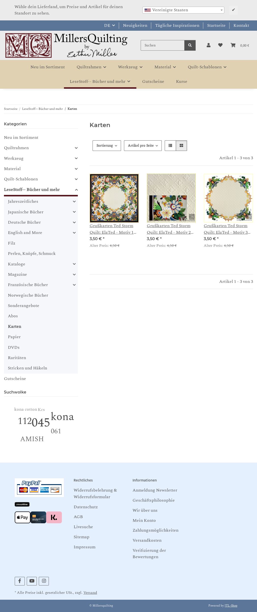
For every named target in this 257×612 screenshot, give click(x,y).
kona (62, 416)
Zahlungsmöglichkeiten (155, 530)
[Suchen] (163, 45)
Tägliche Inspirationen (177, 25)
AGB (78, 516)
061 (56, 431)
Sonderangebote (23, 305)
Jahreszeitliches (23, 201)
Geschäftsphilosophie (154, 500)
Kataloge (16, 264)
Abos (13, 316)
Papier (14, 337)
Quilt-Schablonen (21, 179)
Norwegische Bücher (28, 295)
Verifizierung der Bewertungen (149, 553)
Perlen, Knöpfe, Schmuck (32, 253)
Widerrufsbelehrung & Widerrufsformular (95, 493)
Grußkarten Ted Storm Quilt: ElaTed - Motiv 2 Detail (169, 229)
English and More (25, 233)
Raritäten (17, 357)
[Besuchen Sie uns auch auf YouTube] (32, 581)
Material (12, 169)
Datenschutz (86, 507)
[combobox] (183, 10)
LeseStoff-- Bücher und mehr (32, 190)
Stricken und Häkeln (27, 368)
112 (25, 421)
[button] (208, 45)
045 (41, 423)
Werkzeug (14, 158)
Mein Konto (144, 520)
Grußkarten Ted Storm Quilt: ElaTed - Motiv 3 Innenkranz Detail (226, 229)
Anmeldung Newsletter (155, 490)
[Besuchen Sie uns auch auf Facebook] (20, 581)
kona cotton (25, 409)
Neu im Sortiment (21, 137)
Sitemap (81, 537)
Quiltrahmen (16, 148)
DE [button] (107, 25)
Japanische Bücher (25, 212)
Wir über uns (145, 510)
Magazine (17, 274)
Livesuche (83, 527)
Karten (14, 326)
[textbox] (183, 10)
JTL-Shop (231, 605)
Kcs (41, 409)
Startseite (216, 25)
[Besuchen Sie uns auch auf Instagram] (44, 581)
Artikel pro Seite (141, 145)
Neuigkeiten (135, 25)
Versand (90, 593)
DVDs (14, 347)
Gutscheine (15, 378)
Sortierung (104, 145)
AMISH (32, 439)
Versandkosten (147, 540)
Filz (11, 243)
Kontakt (241, 25)
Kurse (181, 81)
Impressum (84, 547)
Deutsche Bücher (24, 222)
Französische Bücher (28, 285)
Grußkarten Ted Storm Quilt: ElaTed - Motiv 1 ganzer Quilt (112, 229)
